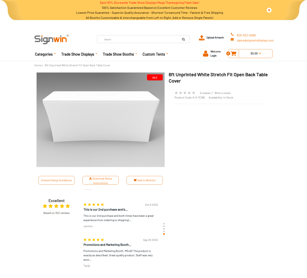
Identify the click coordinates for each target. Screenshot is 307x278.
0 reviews (205, 93)
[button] (164, 224)
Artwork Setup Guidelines (56, 180)
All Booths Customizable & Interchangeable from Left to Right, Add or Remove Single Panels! (150, 17)
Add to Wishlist (145, 180)
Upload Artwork (215, 37)
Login (213, 55)
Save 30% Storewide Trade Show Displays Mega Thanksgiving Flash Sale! (149, 2)
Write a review (222, 93)
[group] (121, 212)
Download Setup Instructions (100, 180)
